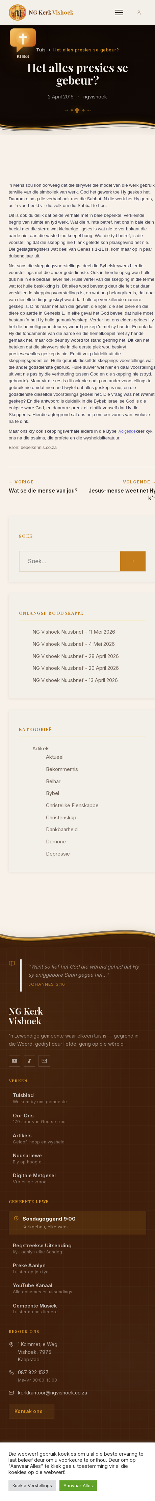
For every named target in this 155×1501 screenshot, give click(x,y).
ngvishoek (95, 97)
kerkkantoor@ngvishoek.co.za (52, 1392)
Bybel (52, 793)
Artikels (41, 749)
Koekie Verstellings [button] (32, 1485)
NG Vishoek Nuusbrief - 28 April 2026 (75, 656)
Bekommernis (62, 769)
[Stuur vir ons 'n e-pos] (44, 1061)
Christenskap (61, 818)
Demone (56, 842)
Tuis (41, 49)
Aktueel (54, 757)
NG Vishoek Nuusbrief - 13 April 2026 (75, 680)
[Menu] (119, 12)
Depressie (58, 854)
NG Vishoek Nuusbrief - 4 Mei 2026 (73, 644)
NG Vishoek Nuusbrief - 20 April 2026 (75, 668)
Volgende (127, 431)
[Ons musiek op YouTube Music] (29, 1061)
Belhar (53, 781)
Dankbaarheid (62, 829)
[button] (23, 45)
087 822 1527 (33, 1372)
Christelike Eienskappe (72, 805)
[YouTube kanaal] (14, 1061)
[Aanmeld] (138, 12)
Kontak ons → (32, 1411)
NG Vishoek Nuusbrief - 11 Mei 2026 (73, 632)
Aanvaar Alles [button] (78, 1485)
